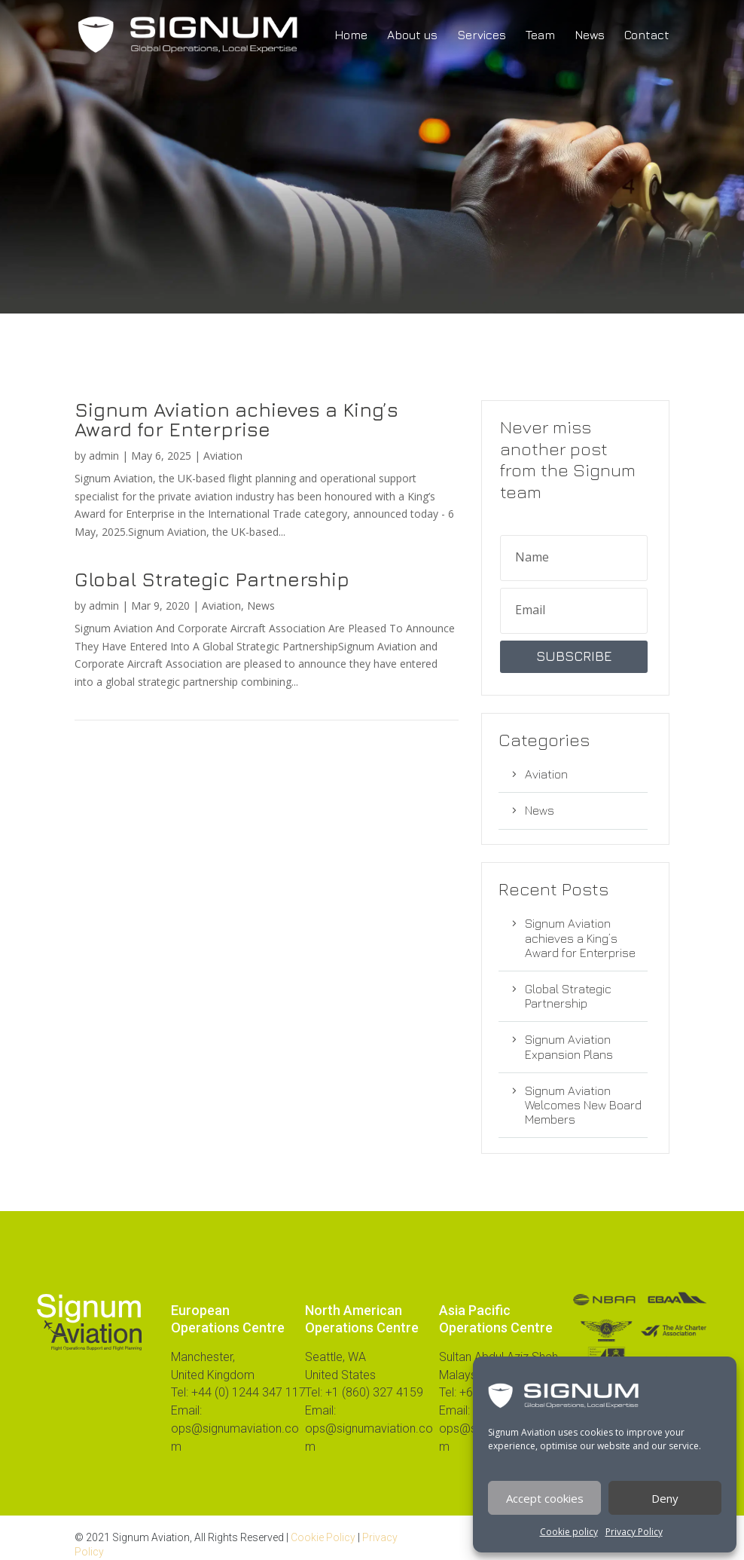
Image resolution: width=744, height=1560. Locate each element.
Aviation (222, 455)
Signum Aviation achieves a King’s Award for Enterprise (236, 419)
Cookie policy (569, 1531)
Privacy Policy (634, 1531)
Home (350, 35)
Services (481, 35)
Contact (646, 35)
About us (412, 35)
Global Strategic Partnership (212, 579)
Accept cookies (545, 1498)
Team (540, 35)
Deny (664, 1498)
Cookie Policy (323, 1537)
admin (104, 455)
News (590, 35)
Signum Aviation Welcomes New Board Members (583, 1105)
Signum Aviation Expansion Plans (569, 1046)
